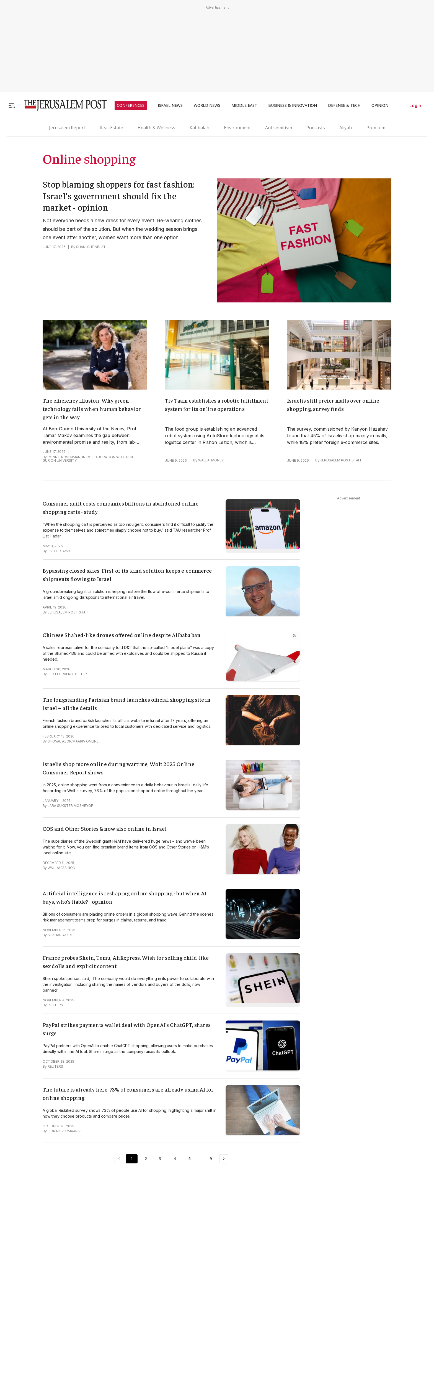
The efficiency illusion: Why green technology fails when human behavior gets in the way (92, 408)
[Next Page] (225, 1158)
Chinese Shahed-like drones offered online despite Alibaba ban (122, 634)
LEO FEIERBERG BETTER (67, 674)
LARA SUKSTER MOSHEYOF (70, 806)
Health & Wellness (156, 128)
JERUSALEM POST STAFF (341, 460)
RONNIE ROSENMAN (64, 457)
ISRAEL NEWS (170, 105)
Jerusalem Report (67, 128)
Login (415, 105)
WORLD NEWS (207, 105)
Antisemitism (278, 128)
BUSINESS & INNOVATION (292, 105)
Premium (375, 128)
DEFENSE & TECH (344, 105)
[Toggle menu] (12, 105)
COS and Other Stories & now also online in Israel (105, 828)
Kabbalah (199, 128)
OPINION (379, 105)
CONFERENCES (130, 105)
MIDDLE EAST (244, 105)
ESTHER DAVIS (59, 551)
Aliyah (345, 128)
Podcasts (315, 128)
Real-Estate (111, 128)
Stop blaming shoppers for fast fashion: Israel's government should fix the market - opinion (119, 195)
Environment (237, 128)
